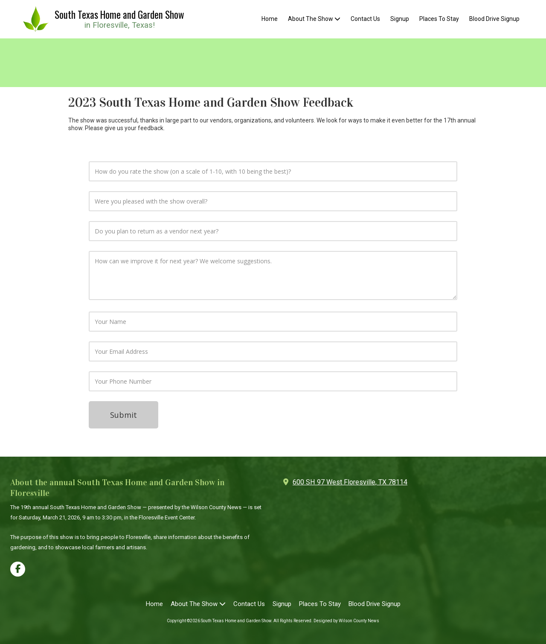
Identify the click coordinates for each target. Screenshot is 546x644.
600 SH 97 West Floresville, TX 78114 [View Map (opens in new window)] (350, 482)
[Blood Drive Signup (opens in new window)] (494, 19)
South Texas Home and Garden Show (119, 14)
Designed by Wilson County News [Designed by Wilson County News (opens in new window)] (346, 620)
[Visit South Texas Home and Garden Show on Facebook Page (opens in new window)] (17, 569)
